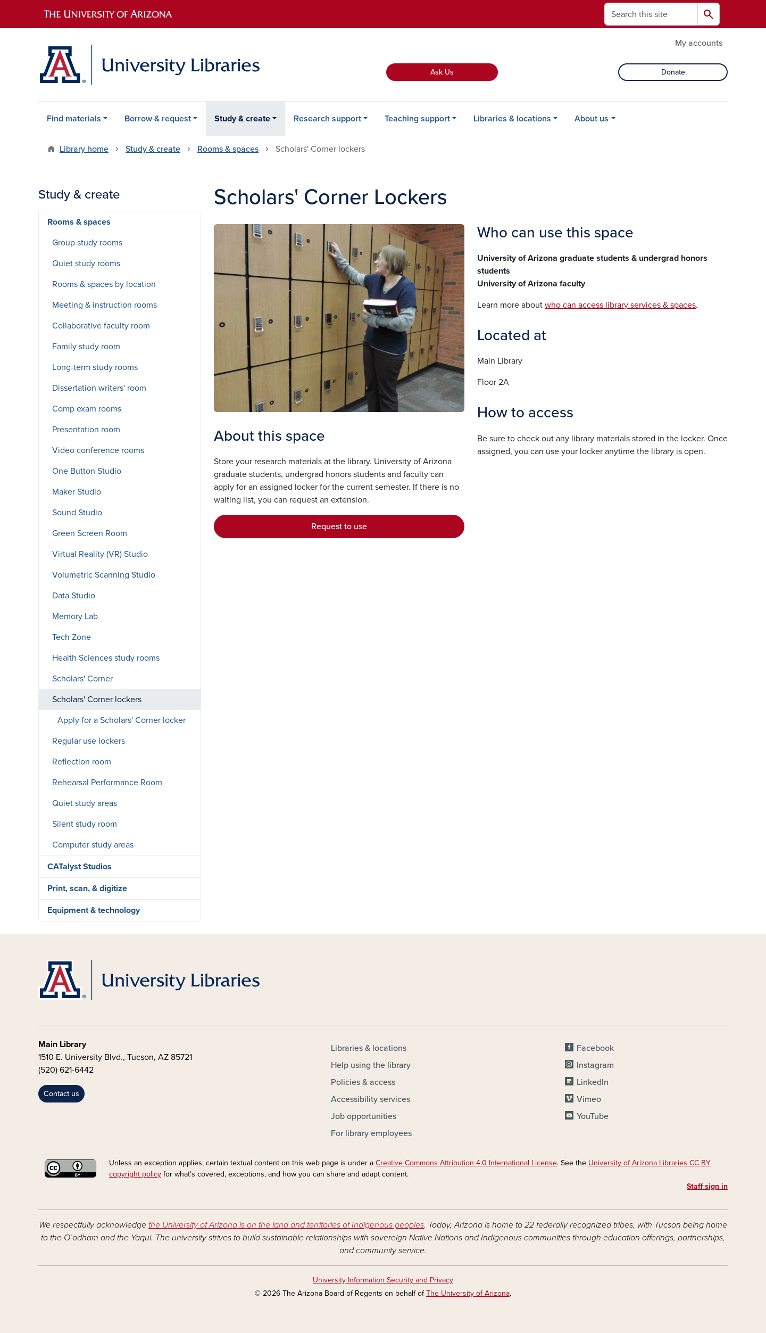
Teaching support (417, 118)
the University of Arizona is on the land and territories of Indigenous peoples (286, 1225)
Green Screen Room (89, 533)
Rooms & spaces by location (104, 284)
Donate (673, 72)
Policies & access (363, 1082)
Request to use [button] (339, 526)
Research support (327, 118)
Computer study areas (93, 845)
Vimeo (589, 1099)
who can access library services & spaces (620, 305)
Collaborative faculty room (101, 325)
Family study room (86, 346)
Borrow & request (157, 118)
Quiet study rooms (86, 263)
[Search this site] (651, 14)
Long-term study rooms (95, 367)
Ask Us (442, 72)
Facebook (595, 1048)
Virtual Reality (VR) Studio (100, 554)
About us (591, 118)
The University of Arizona (468, 1293)
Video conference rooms (98, 450)
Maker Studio (76, 492)
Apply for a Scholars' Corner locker (121, 720)
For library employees (371, 1133)
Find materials (74, 118)
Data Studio (73, 595)
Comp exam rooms (86, 409)
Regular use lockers (88, 741)
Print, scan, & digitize (87, 888)
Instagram (595, 1065)
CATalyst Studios (79, 866)
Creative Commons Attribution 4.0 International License (466, 1162)
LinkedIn (593, 1082)
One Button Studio (86, 471)
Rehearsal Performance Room (107, 782)
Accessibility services (370, 1099)
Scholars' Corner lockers (96, 699)
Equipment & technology (93, 910)
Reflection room (81, 761)
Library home (84, 149)
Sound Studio (77, 512)
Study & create (242, 118)
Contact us (61, 1093)
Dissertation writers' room (99, 388)
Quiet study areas (84, 803)
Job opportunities (363, 1116)
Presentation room (86, 429)
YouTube (593, 1116)
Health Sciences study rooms (106, 658)
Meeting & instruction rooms (104, 305)
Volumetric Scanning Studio (103, 575)
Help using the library (371, 1065)
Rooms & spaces (228, 149)
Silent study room (84, 824)
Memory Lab (75, 616)
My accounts (698, 43)
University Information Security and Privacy (383, 1280)
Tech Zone (71, 637)
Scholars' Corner (82, 678)
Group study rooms (87, 242)
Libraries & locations (512, 118)
